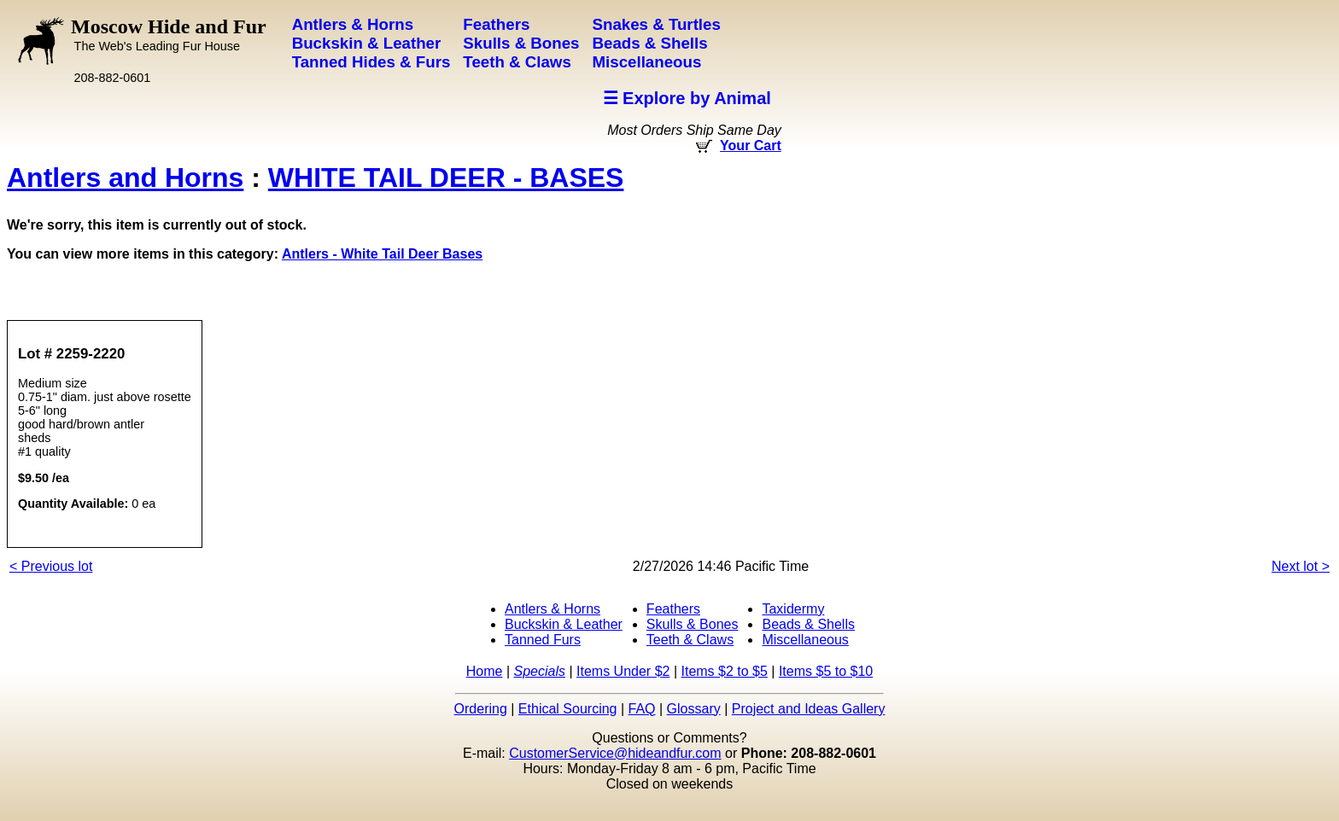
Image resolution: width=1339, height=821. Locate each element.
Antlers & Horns (552, 609)
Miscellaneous (805, 639)
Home (484, 671)
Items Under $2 (623, 671)
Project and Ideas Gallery (809, 709)
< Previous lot (50, 566)
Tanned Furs (543, 639)
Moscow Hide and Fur (168, 34)
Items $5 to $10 (826, 671)
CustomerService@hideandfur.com (615, 753)
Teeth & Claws (690, 639)
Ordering (480, 709)
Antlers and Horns (125, 177)
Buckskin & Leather (564, 624)
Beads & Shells (808, 624)
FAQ (642, 709)
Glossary (694, 709)
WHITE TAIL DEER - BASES (446, 177)
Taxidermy (793, 609)
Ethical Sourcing (567, 709)
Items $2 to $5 (724, 671)
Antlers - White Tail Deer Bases (382, 254)
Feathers (673, 609)
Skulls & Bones (692, 624)
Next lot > (1301, 566)
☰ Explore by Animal (687, 98)
